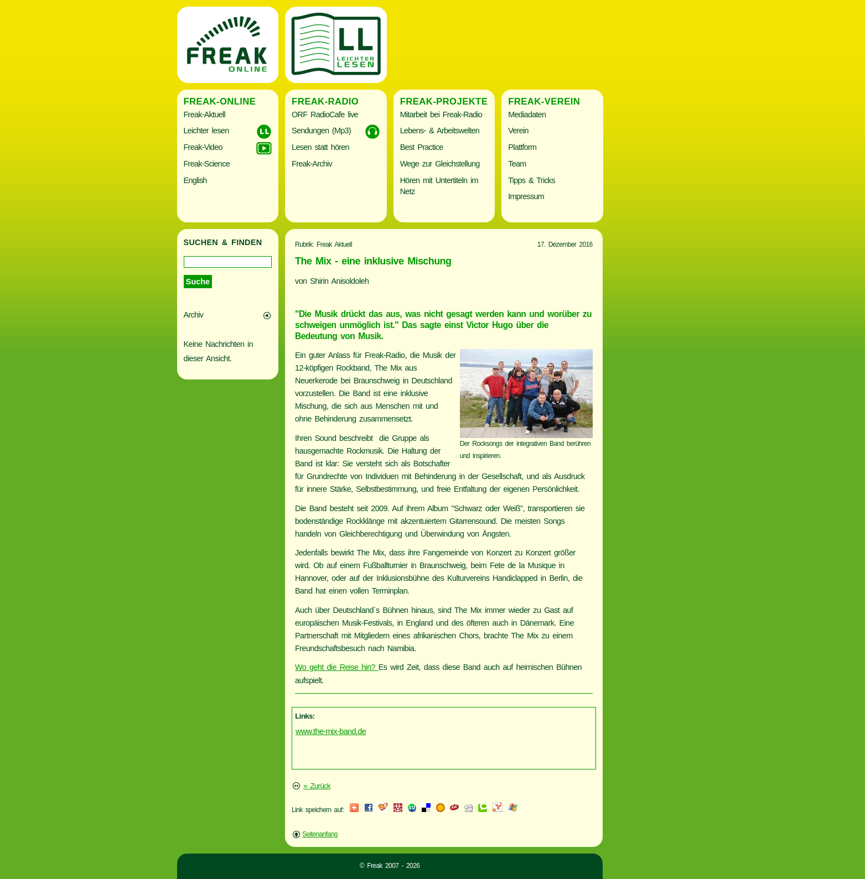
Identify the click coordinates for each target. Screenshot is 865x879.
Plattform (522, 147)
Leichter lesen (206, 130)
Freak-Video (203, 147)
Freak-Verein (544, 101)
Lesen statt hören (320, 147)
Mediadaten (527, 114)
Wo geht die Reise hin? (337, 667)
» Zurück (316, 786)
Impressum (526, 196)
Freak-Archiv (312, 163)
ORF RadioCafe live (325, 114)
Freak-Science (207, 163)
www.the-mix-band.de (331, 731)
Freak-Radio (325, 101)
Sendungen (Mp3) (321, 130)
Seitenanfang (320, 834)
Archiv (194, 314)
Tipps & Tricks (531, 180)
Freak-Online (220, 101)
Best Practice (421, 147)
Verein (518, 130)
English (195, 180)
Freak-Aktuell (204, 114)
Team (517, 163)
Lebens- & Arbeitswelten (439, 130)
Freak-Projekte (444, 101)
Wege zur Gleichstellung (440, 163)
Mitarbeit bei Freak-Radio (441, 114)
